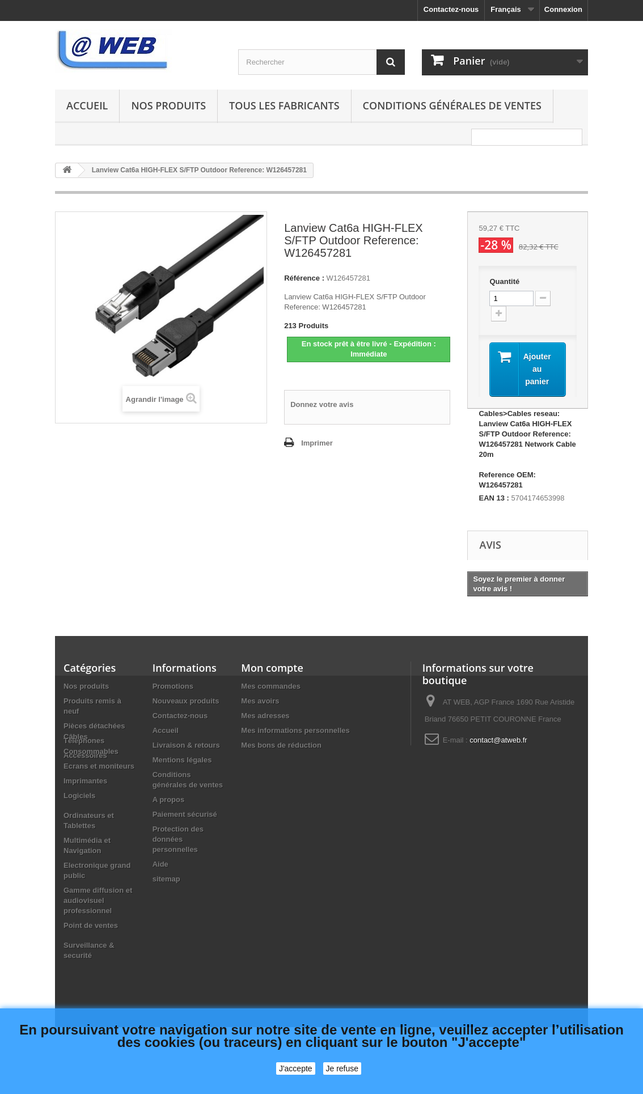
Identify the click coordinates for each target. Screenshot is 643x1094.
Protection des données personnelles (178, 839)
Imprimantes (85, 819)
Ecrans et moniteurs (99, 804)
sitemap (166, 879)
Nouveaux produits (186, 701)
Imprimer (317, 443)
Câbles (76, 775)
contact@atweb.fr (498, 740)
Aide (160, 864)
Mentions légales (182, 760)
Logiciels (79, 834)
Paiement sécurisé (185, 814)
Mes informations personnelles (295, 730)
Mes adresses (265, 715)
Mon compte (272, 668)
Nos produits (168, 105)
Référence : (304, 278)
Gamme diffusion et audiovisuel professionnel (98, 939)
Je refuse (342, 1068)
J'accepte (295, 1068)
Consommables (91, 790)
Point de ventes (91, 964)
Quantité (504, 281)
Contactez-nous (451, 9)
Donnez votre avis (321, 404)
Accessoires (85, 755)
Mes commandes (271, 686)
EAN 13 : (494, 498)
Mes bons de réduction (281, 745)
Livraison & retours (186, 745)
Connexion (563, 9)
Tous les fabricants (284, 105)
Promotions (173, 686)
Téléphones (84, 740)
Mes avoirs (260, 701)
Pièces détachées (94, 726)
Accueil (87, 105)
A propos (169, 799)
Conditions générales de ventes (452, 105)
